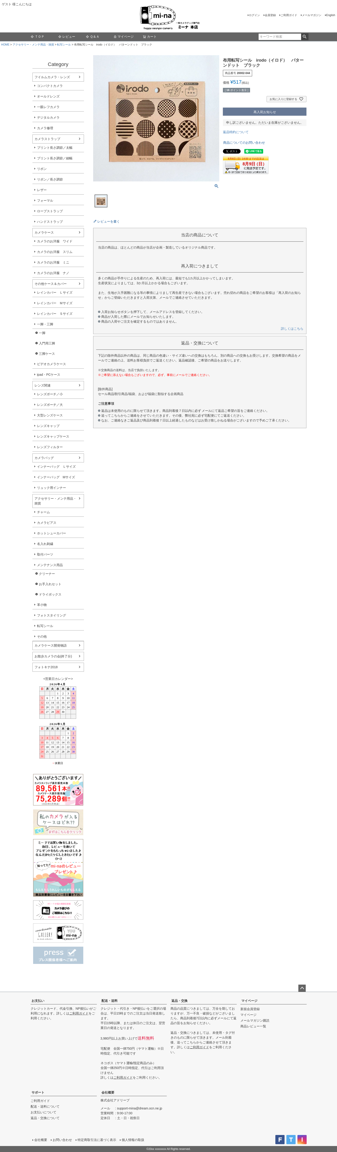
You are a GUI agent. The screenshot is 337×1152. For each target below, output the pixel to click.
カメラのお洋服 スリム (54, 252)
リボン (42, 169)
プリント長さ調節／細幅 (54, 158)
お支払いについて (43, 1112)
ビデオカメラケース (51, 364)
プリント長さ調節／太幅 (54, 147)
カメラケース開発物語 (51, 645)
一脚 (42, 333)
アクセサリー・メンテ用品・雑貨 (33, 44)
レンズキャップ (48, 426)
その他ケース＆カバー (51, 284)
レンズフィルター (50, 447)
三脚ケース (47, 353)
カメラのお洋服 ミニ (53, 262)
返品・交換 (179, 1001)
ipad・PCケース (48, 374)
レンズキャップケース (53, 436)
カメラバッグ (44, 458)
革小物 (42, 605)
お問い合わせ (62, 1140)
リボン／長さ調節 (50, 179)
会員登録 (270, 15)
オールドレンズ (48, 96)
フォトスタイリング (51, 615)
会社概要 (107, 1092)
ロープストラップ (50, 211)
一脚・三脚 (45, 324)
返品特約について (236, 132)
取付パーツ (45, 554)
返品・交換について (45, 1118)
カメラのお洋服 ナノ (53, 273)
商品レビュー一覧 (253, 1026)
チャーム (43, 512)
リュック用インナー (51, 488)
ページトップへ (302, 988)
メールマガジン (311, 15)
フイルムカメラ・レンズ (52, 77)
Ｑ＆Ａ (92, 36)
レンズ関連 (43, 385)
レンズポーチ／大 (50, 405)
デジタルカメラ (48, 117)
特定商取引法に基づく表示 (97, 1140)
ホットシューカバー (51, 533)
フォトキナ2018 (46, 667)
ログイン (254, 15)
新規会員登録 (250, 1009)
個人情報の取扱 (133, 1140)
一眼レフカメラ (48, 107)
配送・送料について (45, 1106)
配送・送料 (109, 1001)
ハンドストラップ (50, 222)
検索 (304, 37)
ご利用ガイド (289, 15)
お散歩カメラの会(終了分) (53, 656)
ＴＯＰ (37, 36)
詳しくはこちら (292, 328)
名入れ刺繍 (45, 544)
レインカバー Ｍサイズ (54, 303)
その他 (42, 636)
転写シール (64, 44)
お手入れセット (50, 584)
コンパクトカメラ (50, 86)
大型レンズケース (50, 415)
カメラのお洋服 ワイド (54, 241)
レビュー (66, 36)
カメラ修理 (45, 128)
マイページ (123, 36)
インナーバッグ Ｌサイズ (56, 466)
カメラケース (44, 232)
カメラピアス (46, 522)
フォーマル (45, 200)
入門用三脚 (47, 343)
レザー (42, 190)
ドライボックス (50, 594)
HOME (5, 44)
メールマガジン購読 (254, 1020)
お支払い (38, 1001)
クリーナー (47, 574)
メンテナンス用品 (50, 565)
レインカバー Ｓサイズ (54, 313)
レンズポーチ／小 (50, 394)
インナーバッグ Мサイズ (56, 477)
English (330, 15)
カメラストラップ (47, 139)
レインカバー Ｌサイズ (54, 292)
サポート (38, 1092)
